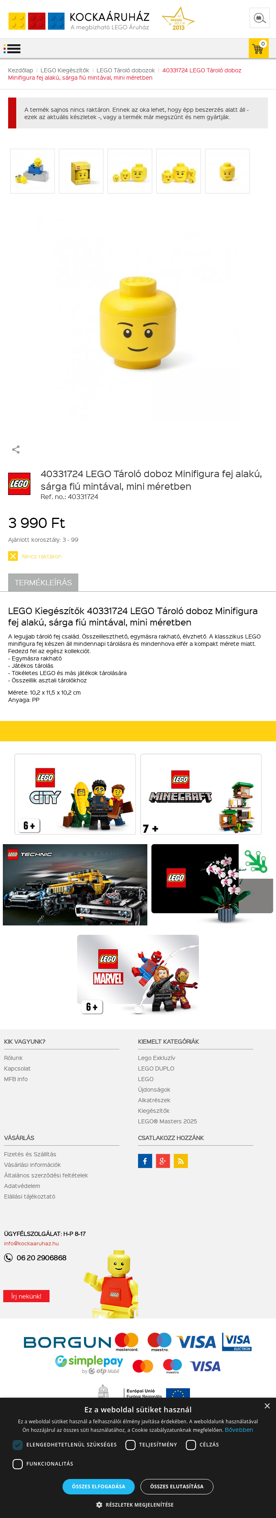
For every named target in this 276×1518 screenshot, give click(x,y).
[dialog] (138, 1458)
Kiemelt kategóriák (168, 1041)
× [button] (267, 1406)
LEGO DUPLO (156, 1068)
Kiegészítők (154, 1110)
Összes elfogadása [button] (98, 1486)
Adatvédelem (22, 1185)
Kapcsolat (17, 1068)
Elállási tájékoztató (29, 1196)
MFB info (16, 1078)
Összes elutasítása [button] (177, 1486)
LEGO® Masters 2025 (167, 1120)
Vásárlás (19, 1137)
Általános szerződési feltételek (46, 1175)
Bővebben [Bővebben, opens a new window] (239, 1429)
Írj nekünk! (26, 1296)
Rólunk (13, 1057)
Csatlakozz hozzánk (171, 1137)
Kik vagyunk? (24, 1041)
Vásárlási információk (32, 1164)
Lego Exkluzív (156, 1057)
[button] (138, 1504)
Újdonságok (154, 1089)
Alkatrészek (154, 1099)
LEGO (145, 1078)
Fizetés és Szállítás (30, 1153)
